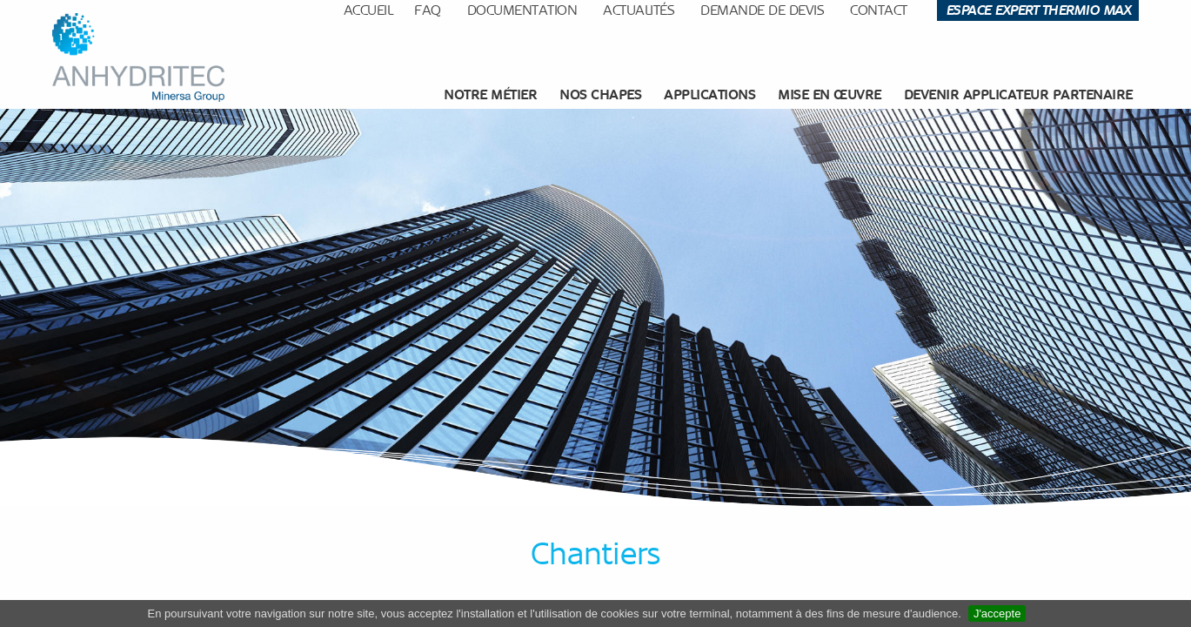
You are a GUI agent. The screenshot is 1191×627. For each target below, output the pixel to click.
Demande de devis (762, 10)
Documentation (522, 10)
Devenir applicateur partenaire (1018, 94)
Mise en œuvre (829, 94)
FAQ (427, 10)
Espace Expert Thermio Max (1038, 10)
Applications (709, 94)
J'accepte (997, 613)
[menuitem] (492, 95)
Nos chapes (600, 94)
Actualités (638, 10)
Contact (878, 10)
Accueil (368, 10)
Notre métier (490, 94)
